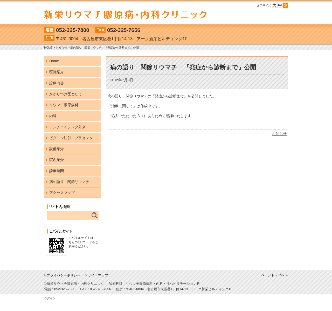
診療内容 (56, 83)
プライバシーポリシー (63, 275)
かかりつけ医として (65, 94)
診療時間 (56, 171)
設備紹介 (56, 149)
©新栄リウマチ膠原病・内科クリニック (74, 284)
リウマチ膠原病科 (63, 105)
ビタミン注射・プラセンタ (71, 138)
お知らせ (279, 134)
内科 (53, 116)
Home (54, 61)
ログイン (50, 298)
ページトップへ (273, 275)
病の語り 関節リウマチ (69, 182)
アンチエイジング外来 (67, 127)
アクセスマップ (62, 193)
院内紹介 (56, 160)
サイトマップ (98, 275)
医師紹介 (56, 72)
